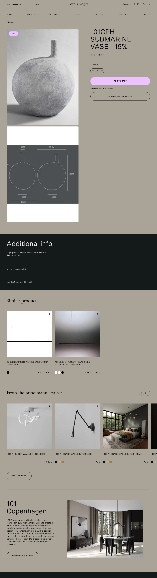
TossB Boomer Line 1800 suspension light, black (27, 363)
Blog (76, 14)
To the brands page (22, 556)
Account (146, 4)
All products (19, 476)
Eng (37, 4)
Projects (54, 14)
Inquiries (126, 4)
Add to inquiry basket (120, 96)
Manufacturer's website (17, 269)
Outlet (146, 14)
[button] (147, 393)
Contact (123, 14)
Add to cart (120, 81)
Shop (9, 14)
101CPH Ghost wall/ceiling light (26, 454)
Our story (99, 14)
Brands (31, 14)
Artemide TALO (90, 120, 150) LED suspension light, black (72, 363)
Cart (136, 4)
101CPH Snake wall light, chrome (122, 454)
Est (30, 4)
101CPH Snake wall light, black (73, 454)
